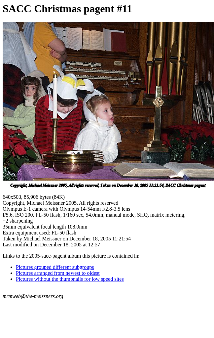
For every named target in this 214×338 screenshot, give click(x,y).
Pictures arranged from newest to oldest (58, 273)
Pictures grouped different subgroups (55, 267)
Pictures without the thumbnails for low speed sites (70, 279)
